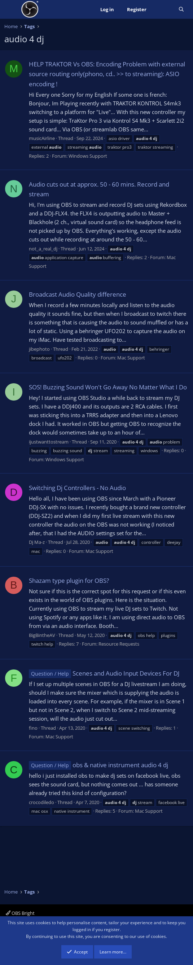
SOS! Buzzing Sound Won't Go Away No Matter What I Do (108, 387)
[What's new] (162, 9)
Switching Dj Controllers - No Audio (77, 488)
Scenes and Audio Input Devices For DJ (104, 673)
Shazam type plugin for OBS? (69, 580)
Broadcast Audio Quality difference (77, 294)
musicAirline (42, 138)
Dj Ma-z (37, 542)
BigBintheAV (42, 635)
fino (33, 728)
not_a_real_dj (43, 248)
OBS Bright (20, 913)
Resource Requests (118, 644)
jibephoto (39, 349)
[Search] (181, 9)
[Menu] (10, 9)
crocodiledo (41, 802)
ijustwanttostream (49, 441)
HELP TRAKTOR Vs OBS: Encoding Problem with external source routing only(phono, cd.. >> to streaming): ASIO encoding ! (107, 74)
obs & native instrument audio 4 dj (98, 765)
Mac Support (131, 357)
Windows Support (88, 156)
